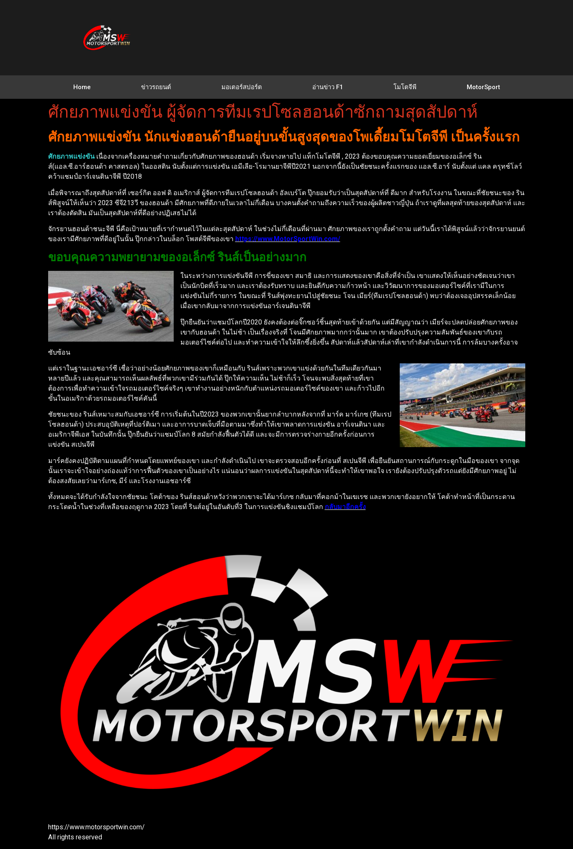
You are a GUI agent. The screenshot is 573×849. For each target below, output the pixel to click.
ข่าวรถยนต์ (156, 87)
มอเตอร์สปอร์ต (241, 87)
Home (82, 87)
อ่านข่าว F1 (327, 87)
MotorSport (483, 87)
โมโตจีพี (404, 87)
